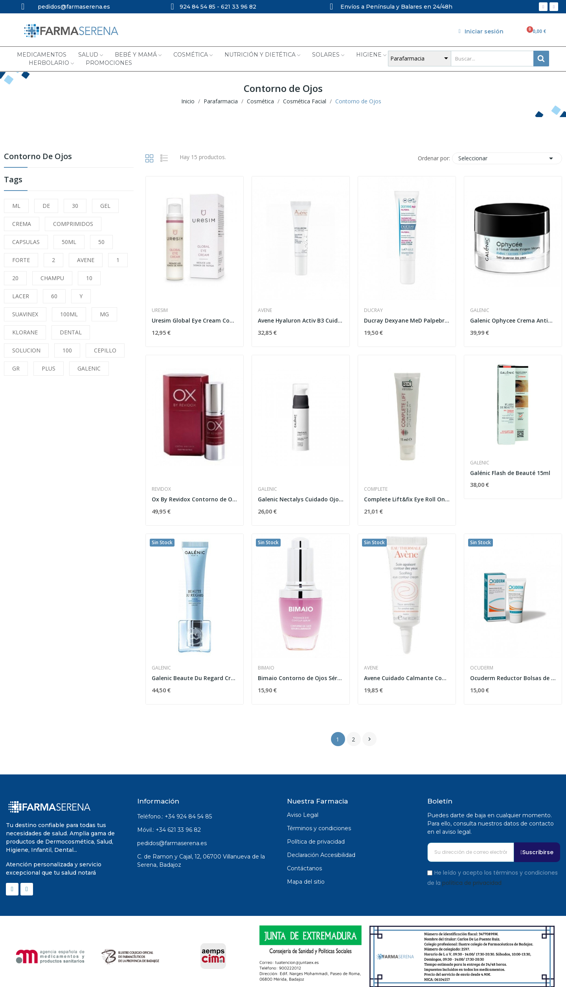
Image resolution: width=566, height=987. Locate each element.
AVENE (85, 260)
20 (15, 278)
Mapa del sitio (306, 881)
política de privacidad (472, 882)
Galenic (479, 310)
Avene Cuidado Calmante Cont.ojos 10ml (407, 678)
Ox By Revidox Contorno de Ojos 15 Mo (194, 499)
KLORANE (25, 332)
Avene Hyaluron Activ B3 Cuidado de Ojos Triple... (301, 320)
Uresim (160, 310)
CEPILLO (105, 350)
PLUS (48, 368)
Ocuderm (481, 668)
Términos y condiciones (319, 828)
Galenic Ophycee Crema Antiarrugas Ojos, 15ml (513, 320)
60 (54, 296)
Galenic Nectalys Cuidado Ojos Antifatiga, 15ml (301, 499)
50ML (69, 242)
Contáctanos (304, 868)
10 (89, 278)
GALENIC (89, 368)
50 (101, 242)
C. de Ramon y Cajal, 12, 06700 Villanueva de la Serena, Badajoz (201, 860)
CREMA (21, 223)
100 (67, 350)
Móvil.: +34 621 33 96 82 (169, 829)
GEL (105, 205)
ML (16, 205)
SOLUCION (26, 350)
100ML (69, 314)
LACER (20, 296)
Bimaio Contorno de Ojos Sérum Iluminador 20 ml (301, 678)
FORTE (21, 260)
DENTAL (71, 332)
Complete (376, 489)
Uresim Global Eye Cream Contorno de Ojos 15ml (194, 320)
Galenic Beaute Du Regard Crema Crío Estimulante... (194, 678)
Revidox (161, 489)
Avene (265, 310)
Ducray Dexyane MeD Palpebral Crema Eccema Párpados (407, 320)
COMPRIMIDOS (73, 223)
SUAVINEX (25, 314)
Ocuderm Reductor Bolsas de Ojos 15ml (513, 678)
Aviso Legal (302, 814)
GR (16, 368)
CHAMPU (52, 278)
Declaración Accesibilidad (321, 855)
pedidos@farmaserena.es (172, 843)
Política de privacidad (316, 841)
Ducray (373, 310)
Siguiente (369, 739)
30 (75, 205)
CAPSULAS (26, 242)
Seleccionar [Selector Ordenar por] (507, 158)
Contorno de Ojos (38, 156)
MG (104, 314)
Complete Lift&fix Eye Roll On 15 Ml (407, 499)
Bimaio (266, 668)
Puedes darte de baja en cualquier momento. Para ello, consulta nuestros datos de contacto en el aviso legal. (490, 823)
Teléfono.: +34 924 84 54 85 (174, 816)
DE (46, 205)
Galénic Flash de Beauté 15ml (510, 473)
